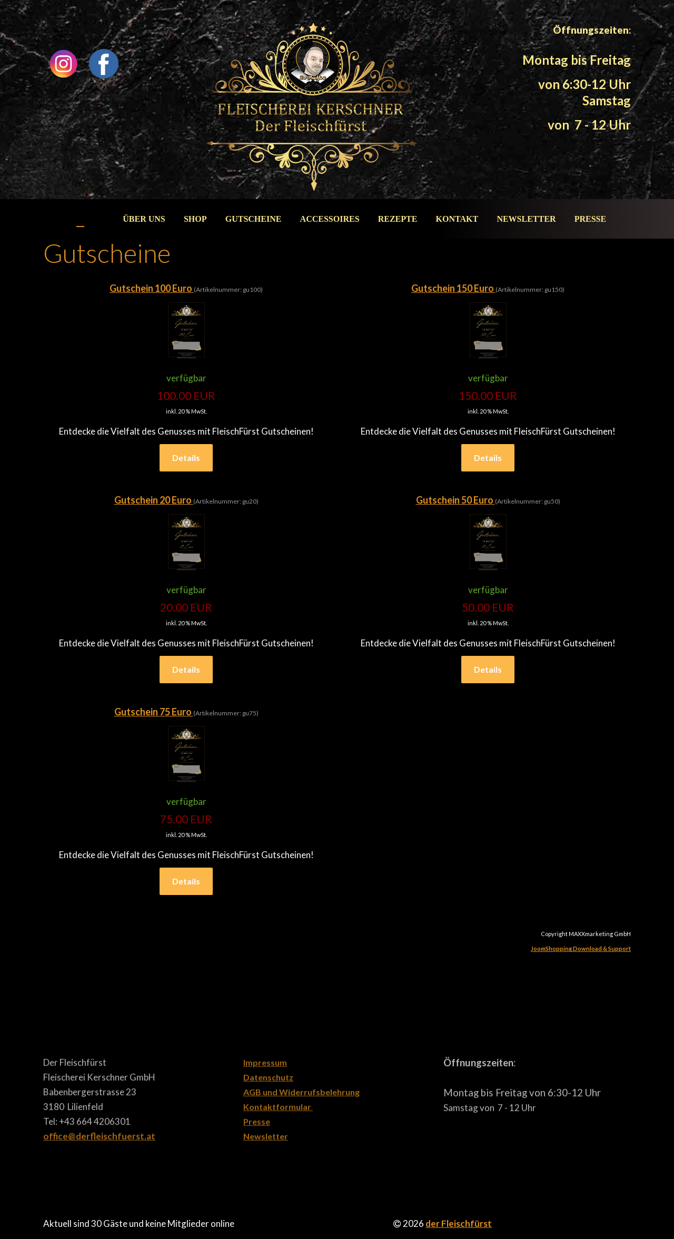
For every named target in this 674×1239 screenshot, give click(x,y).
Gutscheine (253, 218)
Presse (590, 218)
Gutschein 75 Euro (153, 711)
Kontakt (457, 218)
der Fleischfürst (458, 1223)
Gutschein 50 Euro (455, 500)
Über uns (144, 218)
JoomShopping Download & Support (581, 948)
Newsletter (526, 218)
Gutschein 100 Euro (152, 288)
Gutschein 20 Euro (153, 500)
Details (186, 458)
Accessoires (330, 218)
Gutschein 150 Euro (453, 288)
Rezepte (398, 218)
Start (91, 218)
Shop (195, 218)
